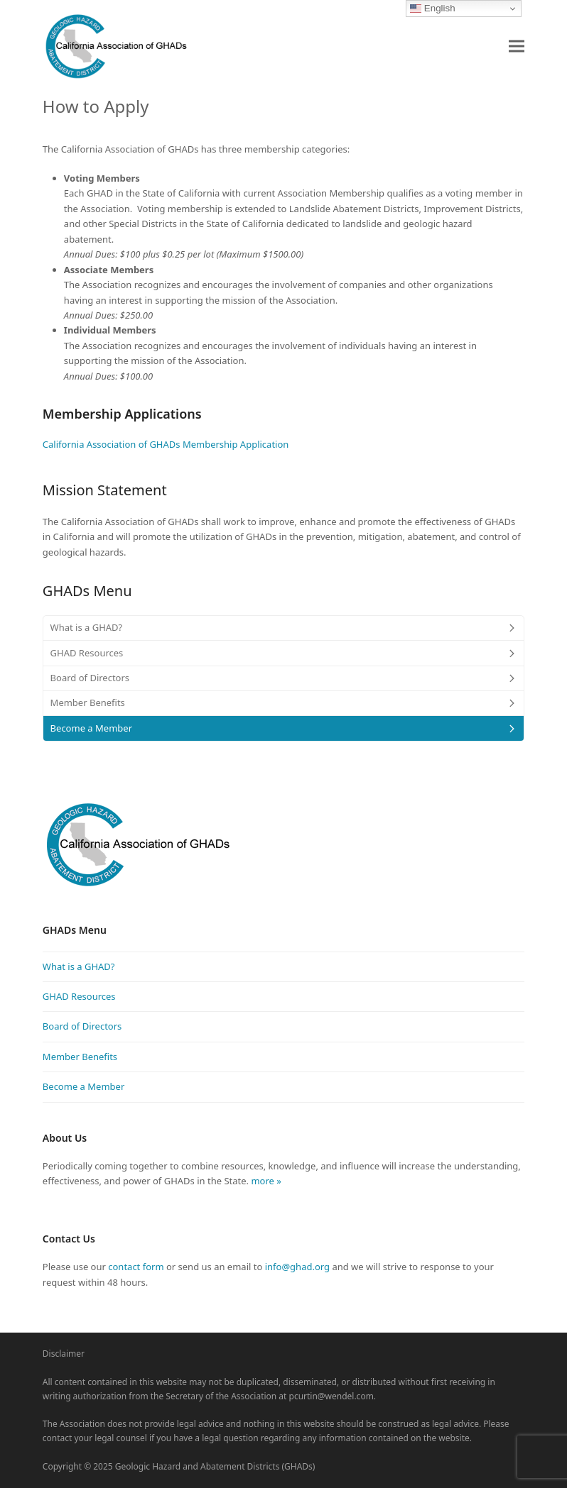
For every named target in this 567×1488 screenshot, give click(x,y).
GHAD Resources (79, 996)
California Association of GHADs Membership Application (166, 444)
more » (265, 1180)
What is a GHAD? (79, 966)
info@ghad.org (297, 1266)
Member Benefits (80, 1056)
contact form (135, 1266)
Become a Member (83, 1086)
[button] (516, 46)
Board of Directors (82, 1026)
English (432, 8)
